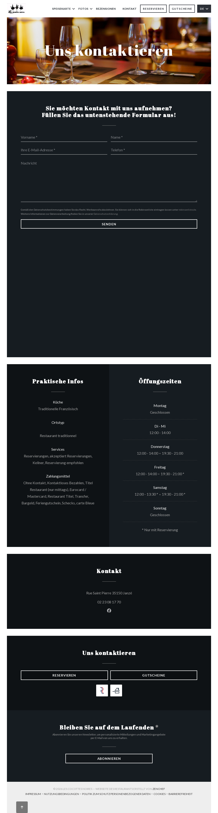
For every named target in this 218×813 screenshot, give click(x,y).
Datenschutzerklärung (106, 213)
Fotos (85, 8)
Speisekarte (63, 8)
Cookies (161, 794)
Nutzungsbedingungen (63, 794)
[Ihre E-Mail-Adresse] (64, 150)
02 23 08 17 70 (109, 602)
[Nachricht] (109, 180)
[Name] (154, 137)
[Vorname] (64, 137)
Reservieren (153, 8)
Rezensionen (106, 8)
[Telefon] (154, 150)
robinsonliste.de (187, 209)
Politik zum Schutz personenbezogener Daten (118, 794)
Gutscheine (182, 8)
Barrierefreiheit (181, 794)
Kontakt (130, 8)
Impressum (34, 794)
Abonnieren (109, 758)
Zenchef (159, 789)
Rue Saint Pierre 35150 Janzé (130, 592)
